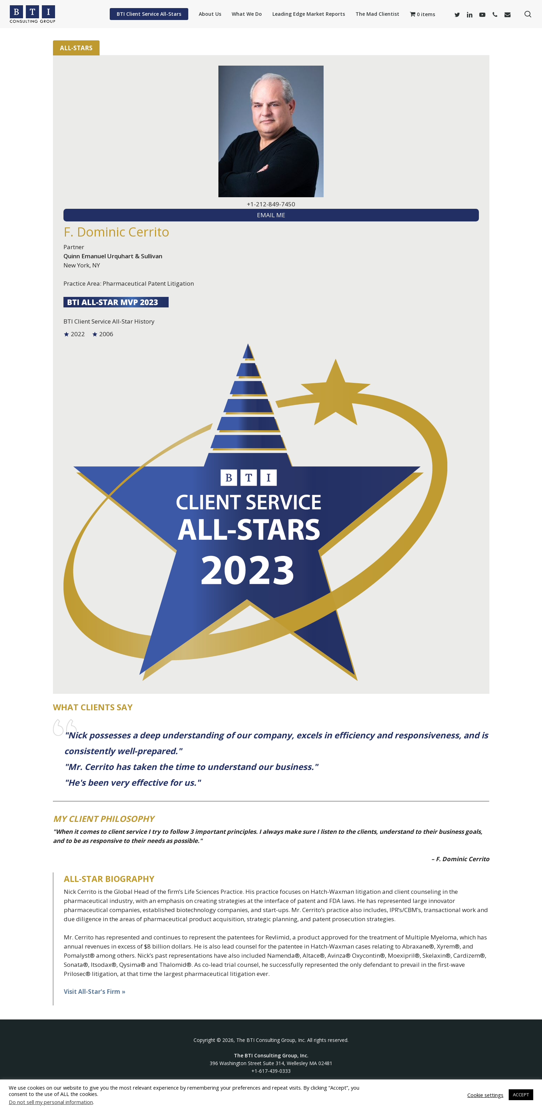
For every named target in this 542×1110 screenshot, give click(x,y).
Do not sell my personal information (51, 1101)
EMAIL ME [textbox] (271, 215)
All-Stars (76, 48)
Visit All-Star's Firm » (95, 992)
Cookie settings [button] (485, 1095)
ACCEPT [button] (521, 1094)
